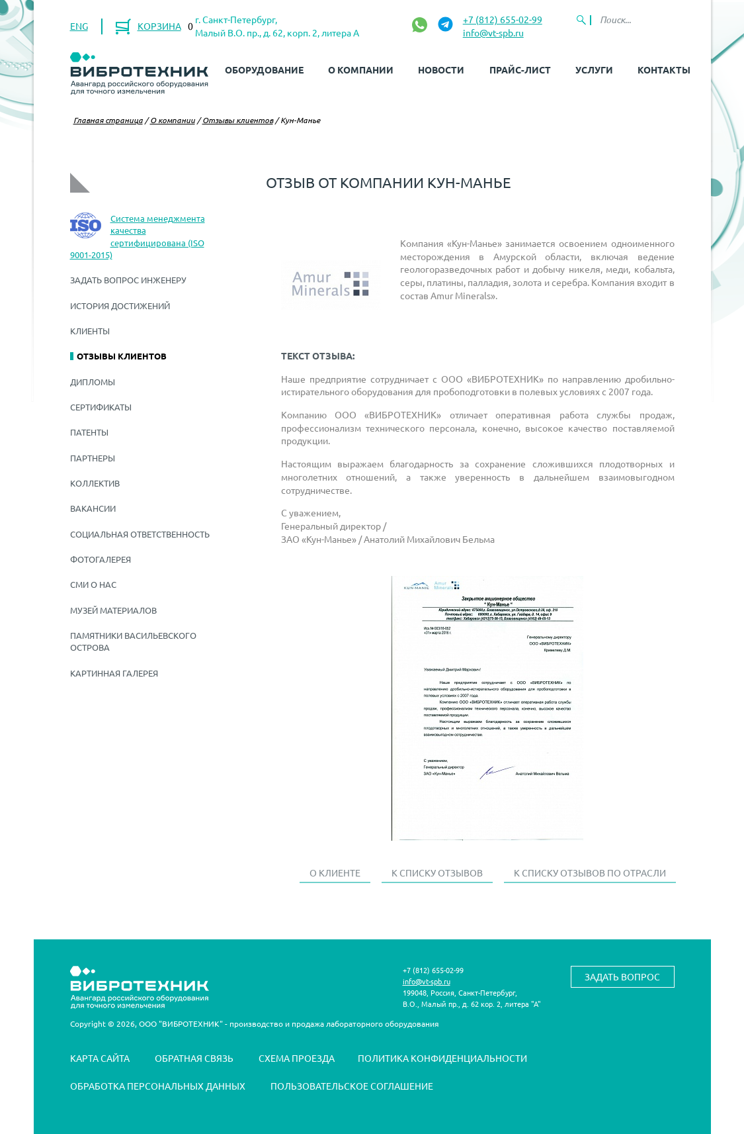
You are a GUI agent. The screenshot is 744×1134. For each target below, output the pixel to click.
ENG (79, 26)
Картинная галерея (114, 673)
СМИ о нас (93, 584)
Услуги (594, 69)
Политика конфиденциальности (442, 1058)
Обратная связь (194, 1058)
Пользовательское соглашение (351, 1086)
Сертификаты (101, 406)
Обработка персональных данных (157, 1086)
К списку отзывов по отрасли (590, 872)
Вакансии (93, 508)
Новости (441, 69)
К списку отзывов (437, 872)
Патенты (89, 432)
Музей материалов (113, 610)
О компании (360, 69)
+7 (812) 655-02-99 (502, 19)
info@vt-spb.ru (493, 32)
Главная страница (108, 120)
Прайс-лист (520, 69)
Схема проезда (297, 1058)
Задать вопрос (622, 976)
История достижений (120, 305)
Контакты (664, 69)
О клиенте (335, 872)
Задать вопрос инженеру (128, 279)
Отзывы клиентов (237, 120)
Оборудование (264, 69)
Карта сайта (100, 1058)
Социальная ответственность (140, 534)
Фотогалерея (100, 559)
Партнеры (92, 457)
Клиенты (90, 330)
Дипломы (92, 381)
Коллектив (95, 483)
